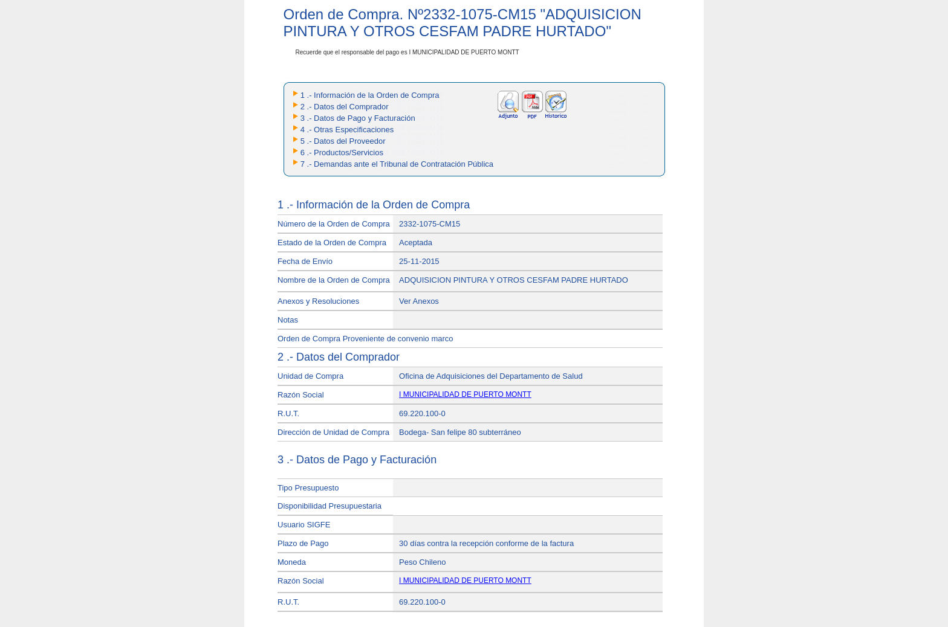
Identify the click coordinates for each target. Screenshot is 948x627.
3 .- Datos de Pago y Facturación (357, 118)
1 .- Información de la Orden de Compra (370, 95)
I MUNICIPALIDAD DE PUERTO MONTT (465, 394)
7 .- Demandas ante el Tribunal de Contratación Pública (396, 164)
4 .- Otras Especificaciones (347, 129)
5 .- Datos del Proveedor (343, 141)
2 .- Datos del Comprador (344, 106)
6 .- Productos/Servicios (341, 152)
